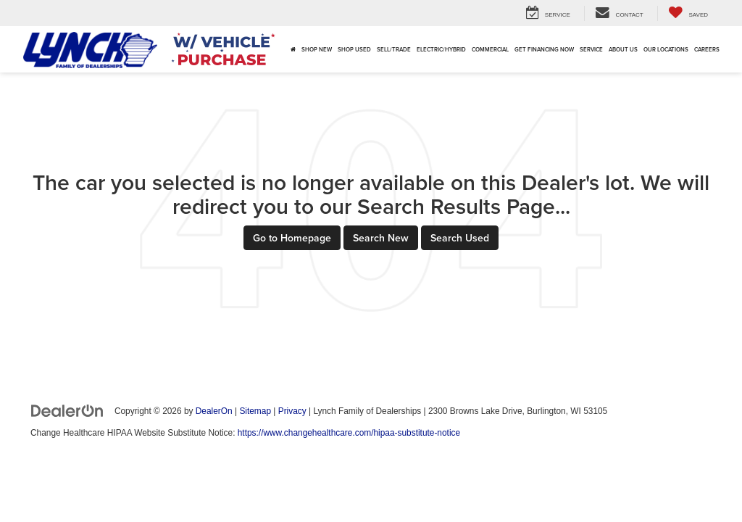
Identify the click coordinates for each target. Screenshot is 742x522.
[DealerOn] (67, 410)
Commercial (490, 49)
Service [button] (591, 49)
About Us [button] (623, 49)
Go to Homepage (292, 238)
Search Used (459, 238)
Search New (381, 238)
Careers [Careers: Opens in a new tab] (707, 49)
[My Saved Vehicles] (688, 13)
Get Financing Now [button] (544, 49)
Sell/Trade (394, 49)
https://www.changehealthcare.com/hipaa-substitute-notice (349, 433)
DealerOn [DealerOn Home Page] (214, 411)
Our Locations (665, 49)
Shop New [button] (316, 49)
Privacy (292, 411)
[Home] (293, 49)
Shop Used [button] (354, 49)
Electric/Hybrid (441, 49)
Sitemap (255, 411)
